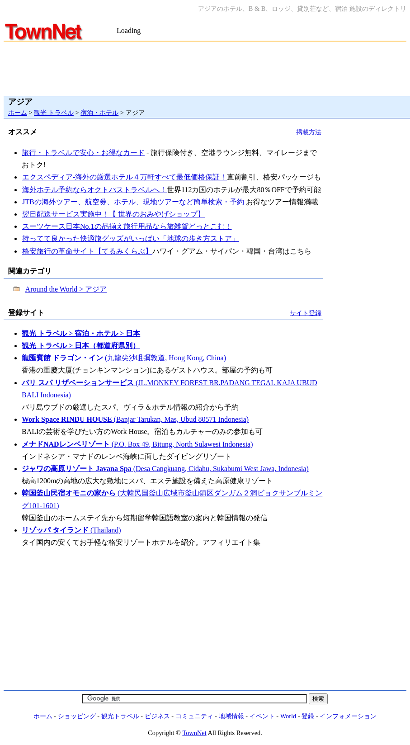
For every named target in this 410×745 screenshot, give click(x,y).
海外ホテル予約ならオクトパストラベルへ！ (94, 189)
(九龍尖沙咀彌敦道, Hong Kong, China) (124, 358)
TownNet (194, 732)
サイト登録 (305, 312)
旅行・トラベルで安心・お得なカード (83, 152)
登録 (308, 716)
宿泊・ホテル (99, 112)
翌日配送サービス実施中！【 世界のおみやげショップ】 (113, 214)
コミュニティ (194, 716)
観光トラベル (120, 716)
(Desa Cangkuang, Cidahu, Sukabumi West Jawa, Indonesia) (165, 468)
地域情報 (231, 716)
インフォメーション (348, 716)
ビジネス (157, 716)
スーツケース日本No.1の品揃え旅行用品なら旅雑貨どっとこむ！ (127, 226)
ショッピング (77, 716)
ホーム (17, 112)
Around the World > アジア (66, 289)
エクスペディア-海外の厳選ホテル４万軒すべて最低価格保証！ (124, 177)
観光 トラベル (54, 112)
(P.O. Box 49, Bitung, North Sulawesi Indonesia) (137, 444)
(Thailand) (71, 530)
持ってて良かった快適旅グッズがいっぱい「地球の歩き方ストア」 (130, 238)
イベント (262, 716)
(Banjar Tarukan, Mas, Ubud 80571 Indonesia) (135, 419)
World (288, 716)
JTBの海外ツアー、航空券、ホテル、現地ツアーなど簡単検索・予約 (133, 202)
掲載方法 (308, 132)
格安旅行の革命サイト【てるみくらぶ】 (87, 251)
